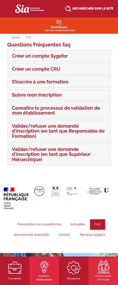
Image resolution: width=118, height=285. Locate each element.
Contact (65, 235)
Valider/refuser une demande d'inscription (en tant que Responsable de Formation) (58, 131)
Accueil (16, 37)
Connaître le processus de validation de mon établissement (56, 110)
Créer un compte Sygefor (40, 56)
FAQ (97, 224)
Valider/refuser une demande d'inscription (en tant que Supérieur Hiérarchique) (51, 154)
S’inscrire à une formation (40, 82)
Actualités (78, 224)
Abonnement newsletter (32, 235)
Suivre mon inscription (37, 95)
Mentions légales (92, 235)
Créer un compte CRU (36, 69)
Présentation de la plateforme (39, 224)
